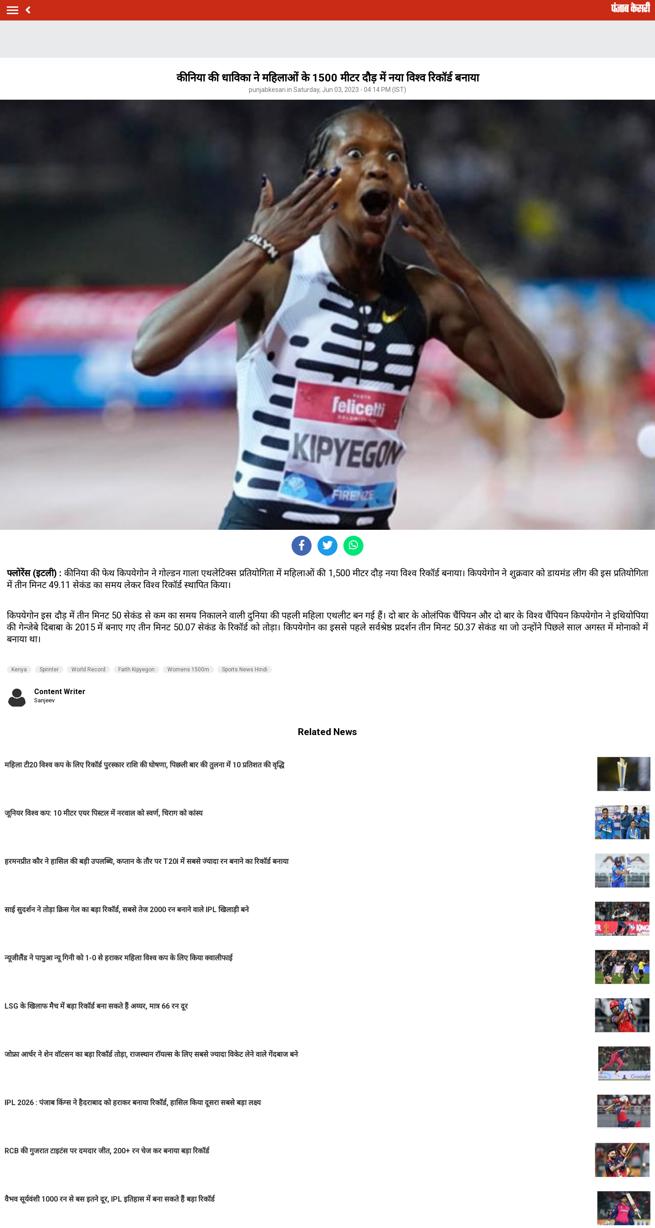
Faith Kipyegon (136, 669)
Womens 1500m (188, 669)
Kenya (19, 669)
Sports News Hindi (244, 669)
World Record (88, 669)
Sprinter (49, 669)
